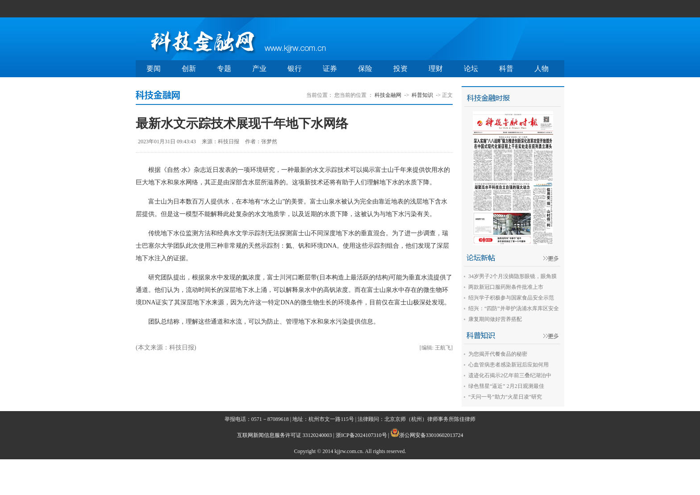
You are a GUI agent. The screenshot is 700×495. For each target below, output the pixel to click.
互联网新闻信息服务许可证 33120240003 (284, 435)
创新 (189, 68)
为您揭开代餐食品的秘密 (497, 354)
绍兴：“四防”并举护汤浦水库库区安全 (513, 308)
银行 (295, 68)
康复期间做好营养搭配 (495, 319)
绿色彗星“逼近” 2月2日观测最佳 (506, 386)
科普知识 (422, 95)
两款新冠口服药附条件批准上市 (505, 287)
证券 (330, 68)
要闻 (153, 68)
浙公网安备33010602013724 (431, 435)
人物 (541, 68)
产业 (259, 68)
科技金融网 (388, 95)
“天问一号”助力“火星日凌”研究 (505, 397)
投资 (400, 68)
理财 (436, 68)
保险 (365, 68)
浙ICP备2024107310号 (361, 435)
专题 (224, 68)
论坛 (471, 68)
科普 (506, 68)
